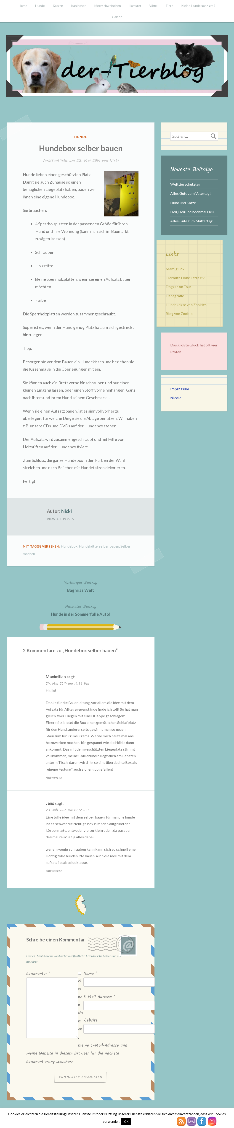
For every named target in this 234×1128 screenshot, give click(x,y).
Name (90, 973)
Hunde (40, 6)
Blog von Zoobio (179, 313)
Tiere (169, 6)
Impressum (179, 389)
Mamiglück (175, 269)
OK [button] (126, 1121)
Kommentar (38, 973)
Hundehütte (88, 546)
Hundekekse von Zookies (186, 304)
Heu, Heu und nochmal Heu (192, 212)
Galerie (117, 17)
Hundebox (69, 546)
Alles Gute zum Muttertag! (191, 221)
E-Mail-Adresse (99, 997)
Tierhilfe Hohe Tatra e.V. (185, 278)
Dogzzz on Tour (178, 286)
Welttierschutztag (185, 184)
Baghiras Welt (80, 586)
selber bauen (109, 546)
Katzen (58, 6)
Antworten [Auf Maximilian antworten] (54, 778)
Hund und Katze (183, 202)
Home (23, 6)
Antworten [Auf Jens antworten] (54, 871)
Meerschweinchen (107, 6)
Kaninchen (78, 6)
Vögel (153, 6)
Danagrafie (175, 296)
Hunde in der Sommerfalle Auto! (80, 610)
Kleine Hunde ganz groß (198, 6)
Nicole (175, 397)
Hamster (135, 6)
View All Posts (60, 519)
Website (90, 1020)
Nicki (114, 161)
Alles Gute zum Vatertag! (190, 193)
